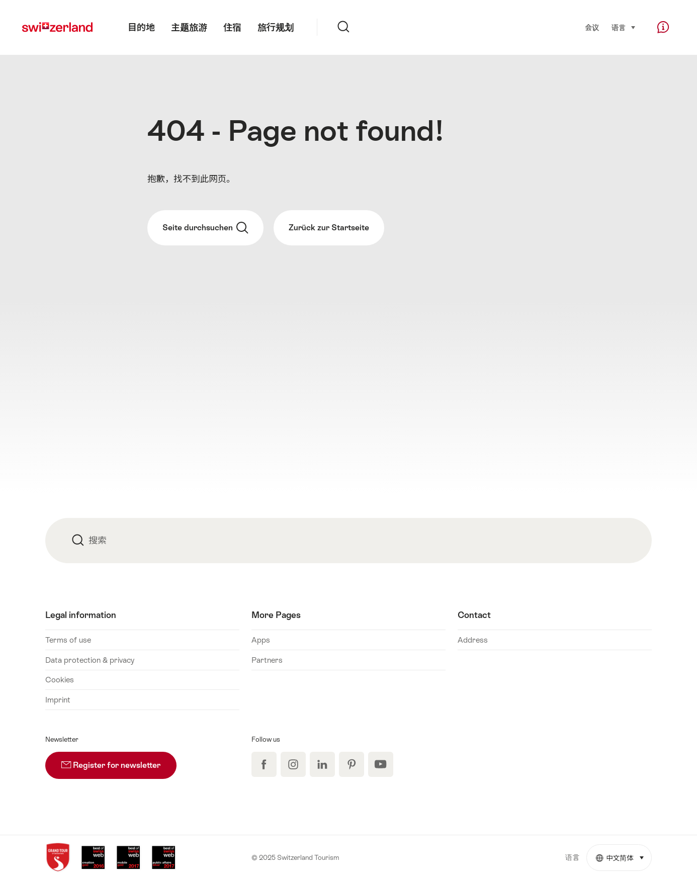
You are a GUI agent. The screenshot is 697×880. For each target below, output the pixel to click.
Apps (260, 640)
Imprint (57, 699)
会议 (592, 28)
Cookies (59, 679)
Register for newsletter (119, 761)
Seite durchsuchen (205, 228)
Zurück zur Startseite (329, 227)
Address (473, 640)
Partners (267, 660)
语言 (624, 27)
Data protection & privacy (89, 660)
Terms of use (68, 640)
